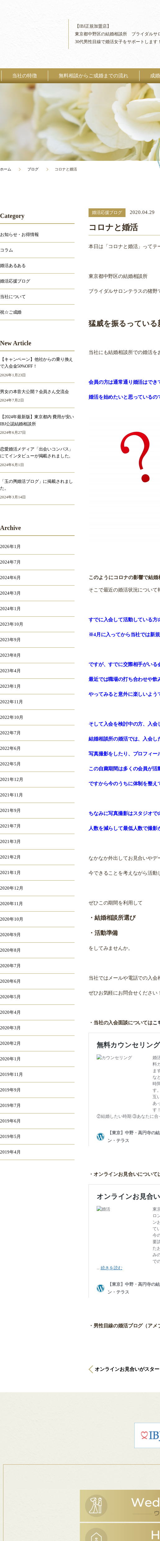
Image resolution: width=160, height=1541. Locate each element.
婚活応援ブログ (107, 212)
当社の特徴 (24, 75)
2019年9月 (10, 1090)
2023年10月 (12, 624)
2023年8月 (10, 655)
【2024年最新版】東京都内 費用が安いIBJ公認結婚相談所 (37, 420)
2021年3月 (10, 841)
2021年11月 (11, 795)
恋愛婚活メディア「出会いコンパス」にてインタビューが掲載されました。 (36, 452)
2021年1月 (10, 872)
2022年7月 (10, 733)
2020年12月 (12, 888)
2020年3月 (10, 1028)
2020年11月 (11, 903)
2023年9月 (10, 639)
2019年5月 (10, 1136)
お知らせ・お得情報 (19, 234)
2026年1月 (10, 546)
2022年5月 (10, 764)
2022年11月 (11, 702)
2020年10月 (12, 919)
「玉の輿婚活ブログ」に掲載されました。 (36, 485)
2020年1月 (10, 1059)
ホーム (5, 169)
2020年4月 (10, 1012)
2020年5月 (10, 997)
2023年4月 (10, 671)
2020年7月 (10, 965)
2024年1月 (10, 608)
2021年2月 (10, 857)
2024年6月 (10, 577)
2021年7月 (10, 826)
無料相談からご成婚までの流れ (93, 75)
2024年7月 (10, 562)
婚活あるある (13, 265)
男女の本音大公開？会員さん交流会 (34, 391)
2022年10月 (12, 717)
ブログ (33, 169)
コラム (6, 250)
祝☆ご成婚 (10, 312)
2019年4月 (10, 1152)
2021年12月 (12, 779)
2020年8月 (10, 950)
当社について (13, 296)
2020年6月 (10, 981)
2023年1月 (10, 686)
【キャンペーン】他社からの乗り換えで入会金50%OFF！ (36, 363)
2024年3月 (10, 593)
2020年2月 (10, 1043)
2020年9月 (10, 934)
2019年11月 (11, 1074)
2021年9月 (10, 810)
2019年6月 (10, 1121)
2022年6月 (10, 748)
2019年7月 (10, 1105)
